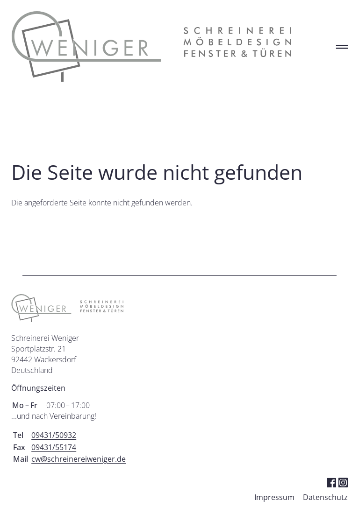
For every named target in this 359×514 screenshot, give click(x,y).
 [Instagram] (343, 482)
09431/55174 (53, 447)
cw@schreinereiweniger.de (78, 459)
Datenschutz (325, 497)
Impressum (274, 497)
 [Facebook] (331, 482)
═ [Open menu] (342, 46)
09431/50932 (53, 435)
